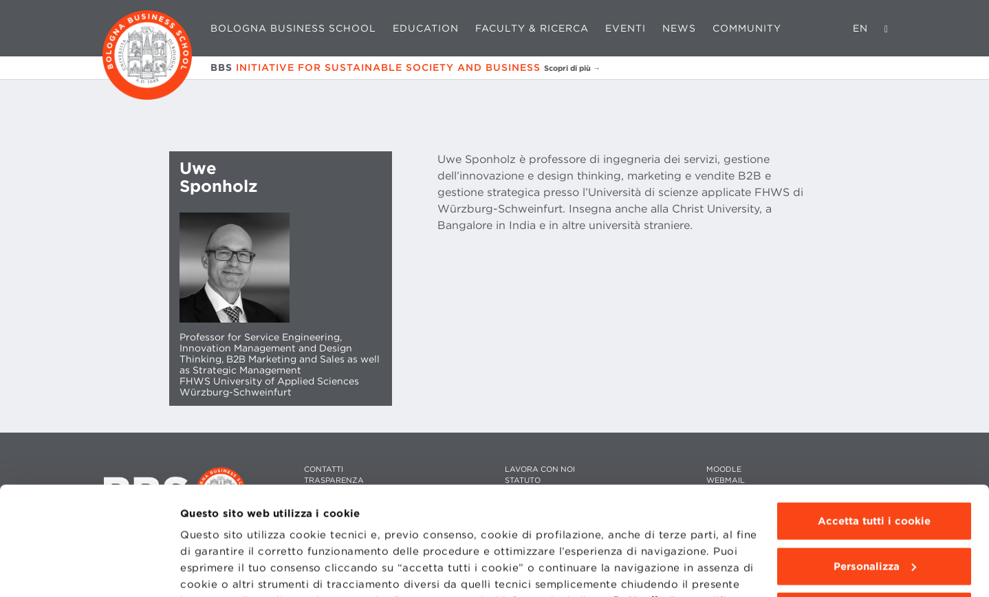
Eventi (625, 28)
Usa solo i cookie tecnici (874, 509)
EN (860, 28)
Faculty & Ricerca (532, 28)
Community (747, 28)
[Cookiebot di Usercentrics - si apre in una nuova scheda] (89, 570)
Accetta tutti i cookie (874, 419)
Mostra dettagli (221, 570)
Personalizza (875, 464)
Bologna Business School (293, 28)
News (679, 28)
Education (426, 28)
